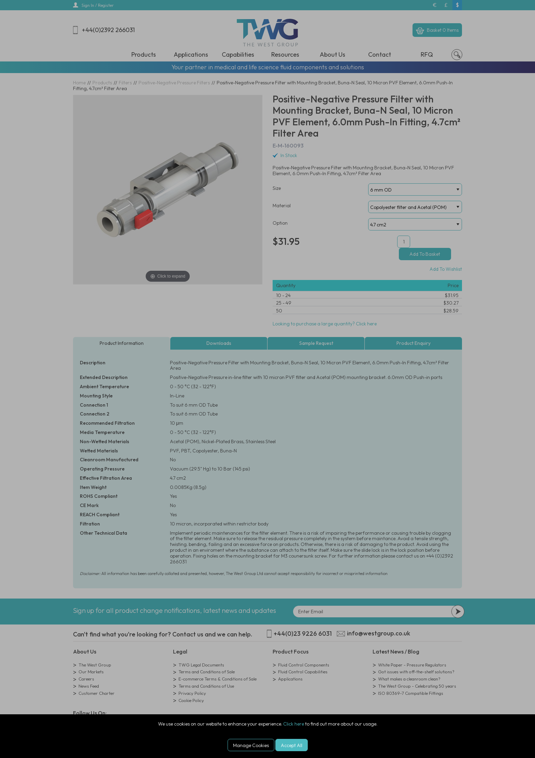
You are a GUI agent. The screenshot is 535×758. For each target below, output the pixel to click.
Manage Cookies (251, 745)
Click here (293, 724)
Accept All (291, 745)
